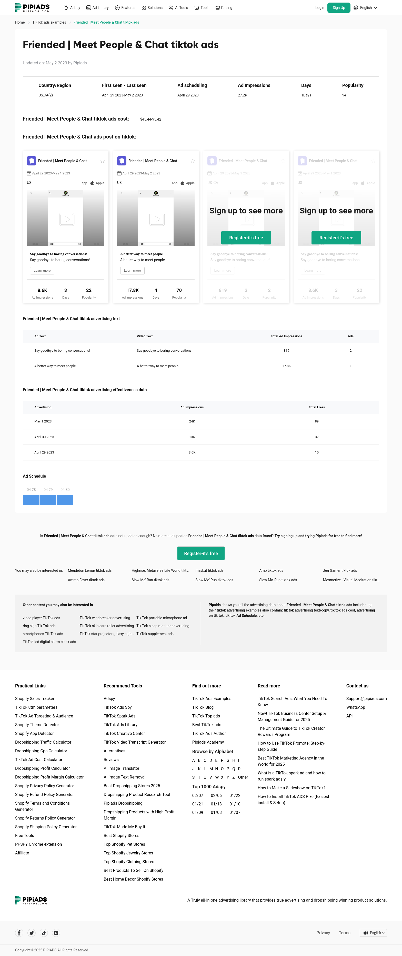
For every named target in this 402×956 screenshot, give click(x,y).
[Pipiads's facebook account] (19, 933)
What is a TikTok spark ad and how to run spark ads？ (292, 776)
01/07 (234, 812)
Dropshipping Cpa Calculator (41, 750)
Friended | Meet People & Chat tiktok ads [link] (106, 22)
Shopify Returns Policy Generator (45, 818)
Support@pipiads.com (366, 698)
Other (238, 777)
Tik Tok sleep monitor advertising (162, 626)
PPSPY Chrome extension (38, 844)
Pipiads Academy (208, 742)
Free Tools (24, 835)
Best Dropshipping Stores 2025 (132, 785)
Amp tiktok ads (271, 570)
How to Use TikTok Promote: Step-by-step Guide (291, 746)
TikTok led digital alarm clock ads (49, 642)
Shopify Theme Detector (37, 724)
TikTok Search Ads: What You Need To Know (292, 701)
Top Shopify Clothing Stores (129, 861)
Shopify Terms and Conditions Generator (42, 806)
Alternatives (114, 750)
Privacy (323, 932)
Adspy (109, 698)
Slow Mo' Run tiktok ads (150, 580)
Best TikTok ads (206, 724)
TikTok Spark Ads (119, 716)
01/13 (216, 804)
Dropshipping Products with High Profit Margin (139, 815)
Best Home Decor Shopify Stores (133, 879)
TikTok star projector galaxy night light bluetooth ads (108, 634)
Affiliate (22, 853)
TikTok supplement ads (155, 634)
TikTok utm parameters (36, 707)
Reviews (111, 759)
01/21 (197, 804)
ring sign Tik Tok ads (39, 626)
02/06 (216, 795)
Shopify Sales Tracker (34, 698)
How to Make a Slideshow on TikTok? (291, 787)
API (349, 716)
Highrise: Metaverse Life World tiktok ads (164, 570)
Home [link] (20, 22)
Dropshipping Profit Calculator (42, 768)
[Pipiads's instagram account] (56, 933)
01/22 (234, 795)
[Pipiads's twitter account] (31, 933)
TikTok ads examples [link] (49, 22)
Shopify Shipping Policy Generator (46, 826)
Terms (344, 932)
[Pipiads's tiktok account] (44, 933)
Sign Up (339, 8)
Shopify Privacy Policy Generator (44, 785)
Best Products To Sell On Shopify (133, 870)
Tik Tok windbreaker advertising (105, 618)
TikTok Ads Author (209, 733)
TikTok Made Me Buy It (124, 826)
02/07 (197, 795)
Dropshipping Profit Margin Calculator (49, 777)
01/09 (197, 812)
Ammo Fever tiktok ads (86, 580)
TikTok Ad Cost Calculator (38, 759)
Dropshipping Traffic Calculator (43, 742)
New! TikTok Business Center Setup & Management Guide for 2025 (292, 716)
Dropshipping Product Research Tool (137, 794)
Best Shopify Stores (121, 835)
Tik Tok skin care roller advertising (107, 626)
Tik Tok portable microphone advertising (164, 618)
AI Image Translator (121, 768)
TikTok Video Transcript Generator (135, 742)
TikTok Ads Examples (212, 698)
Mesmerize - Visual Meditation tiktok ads (355, 580)
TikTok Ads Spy (118, 707)
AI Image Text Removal (124, 777)
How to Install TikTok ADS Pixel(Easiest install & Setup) (293, 799)
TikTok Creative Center (124, 733)
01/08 (216, 812)
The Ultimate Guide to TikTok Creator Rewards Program (291, 731)
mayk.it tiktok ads (209, 570)
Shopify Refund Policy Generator (44, 794)
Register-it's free (246, 237)
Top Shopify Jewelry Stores (128, 853)
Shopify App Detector (34, 733)
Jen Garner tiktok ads (340, 570)
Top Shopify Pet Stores (124, 844)
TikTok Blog (203, 707)
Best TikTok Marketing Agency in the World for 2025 (291, 761)
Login (319, 8)
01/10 (234, 804)
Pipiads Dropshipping (123, 803)
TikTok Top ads (206, 716)
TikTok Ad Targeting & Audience (44, 716)
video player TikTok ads (41, 618)
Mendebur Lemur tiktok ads (90, 570)
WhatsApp (355, 707)
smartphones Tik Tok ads (43, 634)
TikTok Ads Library (120, 724)
